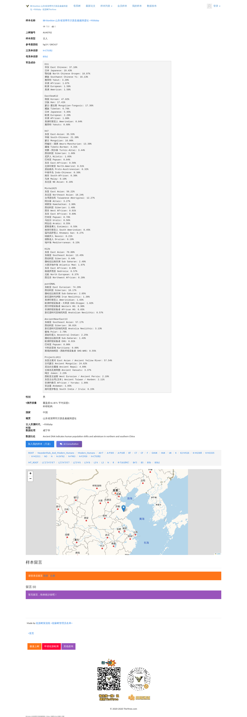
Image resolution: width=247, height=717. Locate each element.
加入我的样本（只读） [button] (40, 444)
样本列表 (106, 5)
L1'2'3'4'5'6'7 (48, 462)
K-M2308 (197, 452)
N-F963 (71, 456)
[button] (123, 508)
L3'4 (96, 462)
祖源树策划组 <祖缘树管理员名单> (54, 623)
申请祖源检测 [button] (51, 646)
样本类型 (30, 38)
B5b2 (45, 56)
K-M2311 (36, 456)
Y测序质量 (31, 402)
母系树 (77, 5)
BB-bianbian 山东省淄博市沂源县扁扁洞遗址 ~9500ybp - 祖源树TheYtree (49, 8)
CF (142, 452)
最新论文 (90, 5)
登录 (213, 6)
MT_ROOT (33, 462)
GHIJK (154, 452)
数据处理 (30, 430)
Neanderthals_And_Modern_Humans (56, 452)
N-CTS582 (47, 50)
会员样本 (122, 5)
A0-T (101, 452)
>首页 (31, 633)
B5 (142, 462)
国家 (28, 412)
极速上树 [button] (34, 646)
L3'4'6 (87, 462)
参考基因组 (32, 44)
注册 (52, 575)
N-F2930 (83, 456)
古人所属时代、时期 (34, 424)
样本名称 (30, 20)
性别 (28, 396)
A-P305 (110, 452)
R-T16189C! (123, 462)
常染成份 (30, 62)
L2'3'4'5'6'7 (63, 462)
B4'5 (135, 462)
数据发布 (152, 5)
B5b (149, 462)
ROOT (31, 452)
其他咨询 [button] (68, 646)
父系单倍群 (32, 50)
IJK (170, 452)
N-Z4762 (60, 456)
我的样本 (137, 5)
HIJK (163, 452)
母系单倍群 (32, 56)
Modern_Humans (86, 452)
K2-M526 (184, 452)
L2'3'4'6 (77, 462)
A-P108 (121, 452)
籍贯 (28, 418)
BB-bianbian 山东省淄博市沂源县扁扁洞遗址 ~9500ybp (71, 20)
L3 (103, 462)
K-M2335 (209, 452)
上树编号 (30, 32)
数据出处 (30, 436)
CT (136, 452)
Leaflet (217, 554)
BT (129, 452)
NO (45, 456)
